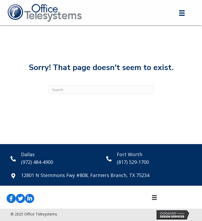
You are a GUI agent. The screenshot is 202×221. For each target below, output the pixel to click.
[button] (11, 198)
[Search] (101, 89)
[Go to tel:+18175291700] (148, 158)
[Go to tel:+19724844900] (53, 158)
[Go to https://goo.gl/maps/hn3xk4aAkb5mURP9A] (101, 175)
